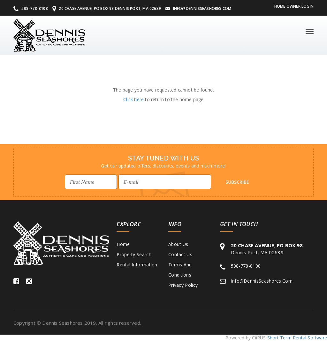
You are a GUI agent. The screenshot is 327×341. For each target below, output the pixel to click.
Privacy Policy (183, 285)
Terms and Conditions (180, 270)
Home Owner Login (294, 6)
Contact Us (180, 254)
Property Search (134, 254)
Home (123, 244)
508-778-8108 (30, 8)
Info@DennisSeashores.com (198, 8)
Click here (133, 99)
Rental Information (137, 265)
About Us (178, 244)
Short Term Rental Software (297, 338)
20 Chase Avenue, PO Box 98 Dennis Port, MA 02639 (106, 8)
